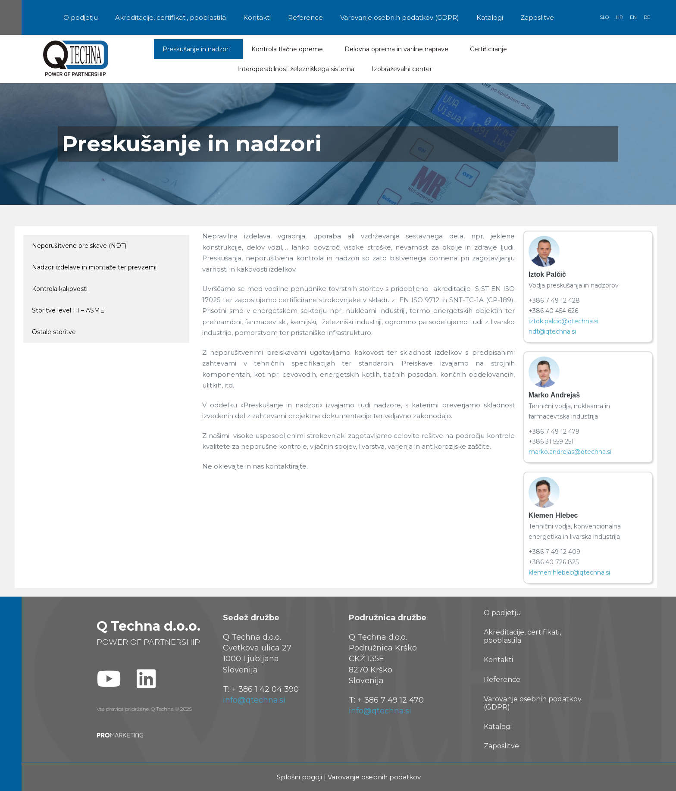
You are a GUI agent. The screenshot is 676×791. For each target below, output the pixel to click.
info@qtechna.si (254, 700)
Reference (305, 17)
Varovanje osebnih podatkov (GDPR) (399, 17)
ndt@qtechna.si (552, 331)
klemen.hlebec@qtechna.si (569, 572)
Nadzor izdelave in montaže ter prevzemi (94, 267)
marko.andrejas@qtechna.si (570, 452)
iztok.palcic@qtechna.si (563, 321)
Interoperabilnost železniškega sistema (295, 69)
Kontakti (257, 17)
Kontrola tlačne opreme (289, 49)
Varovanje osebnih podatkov (374, 777)
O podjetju (80, 17)
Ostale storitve (54, 332)
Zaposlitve (537, 17)
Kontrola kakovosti (60, 289)
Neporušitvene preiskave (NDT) (79, 246)
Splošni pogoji (299, 777)
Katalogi (489, 17)
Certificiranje (490, 49)
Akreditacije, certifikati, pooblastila (170, 17)
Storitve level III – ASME (68, 310)
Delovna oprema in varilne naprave (398, 49)
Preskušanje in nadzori (198, 49)
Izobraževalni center (404, 69)
